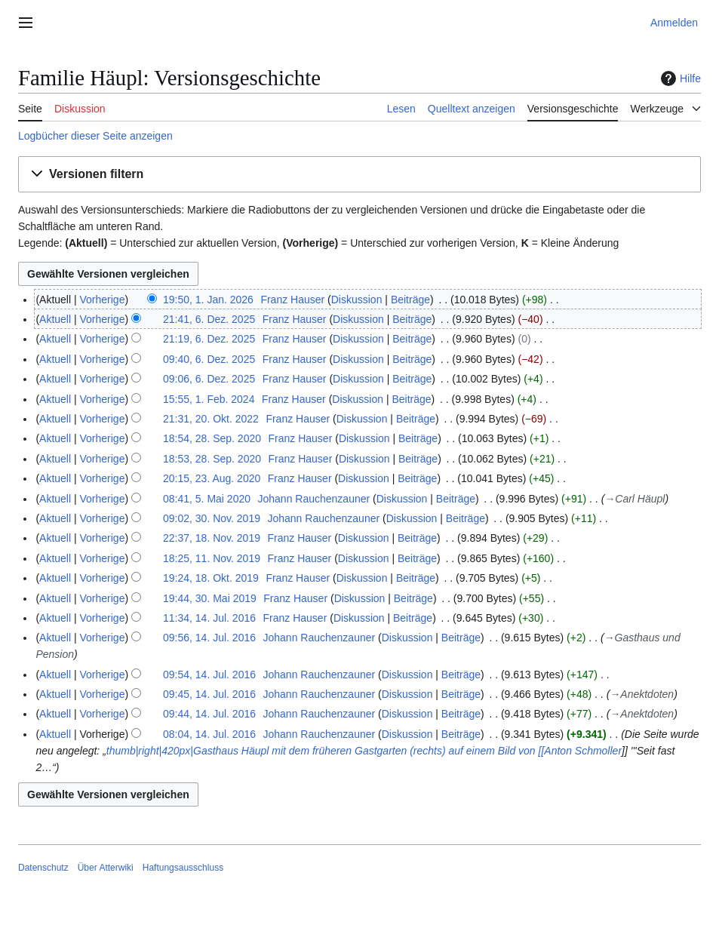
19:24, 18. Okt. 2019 (211, 578)
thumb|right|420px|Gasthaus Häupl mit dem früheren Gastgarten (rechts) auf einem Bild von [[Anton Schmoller (364, 751)
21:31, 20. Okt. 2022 (211, 419)
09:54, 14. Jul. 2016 (209, 674)
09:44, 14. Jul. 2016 (209, 714)
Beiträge (410, 299)
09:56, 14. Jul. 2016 (209, 638)
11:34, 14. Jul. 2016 (209, 618)
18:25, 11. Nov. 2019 (211, 558)
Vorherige (102, 299)
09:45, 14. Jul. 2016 (209, 694)
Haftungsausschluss (183, 867)
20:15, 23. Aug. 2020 (211, 478)
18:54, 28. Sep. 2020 (212, 438)
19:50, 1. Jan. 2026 (208, 299)
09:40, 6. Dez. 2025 (209, 359)
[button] (359, 174)
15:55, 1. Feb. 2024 (208, 399)
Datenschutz (43, 867)
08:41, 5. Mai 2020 (206, 499)
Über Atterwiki (106, 867)
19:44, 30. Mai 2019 (210, 598)
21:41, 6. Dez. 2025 (209, 319)
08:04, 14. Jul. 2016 (209, 734)
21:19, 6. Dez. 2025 (209, 339)
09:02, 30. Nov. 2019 (211, 518)
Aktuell (55, 319)
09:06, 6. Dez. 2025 (209, 379)
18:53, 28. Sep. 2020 (212, 459)
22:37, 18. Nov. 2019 (211, 538)
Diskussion (357, 299)
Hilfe (679, 78)
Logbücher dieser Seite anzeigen (95, 136)
